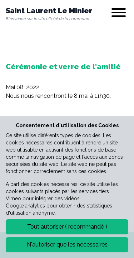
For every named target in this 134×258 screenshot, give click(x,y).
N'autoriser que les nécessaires (67, 244)
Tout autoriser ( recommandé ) (67, 226)
